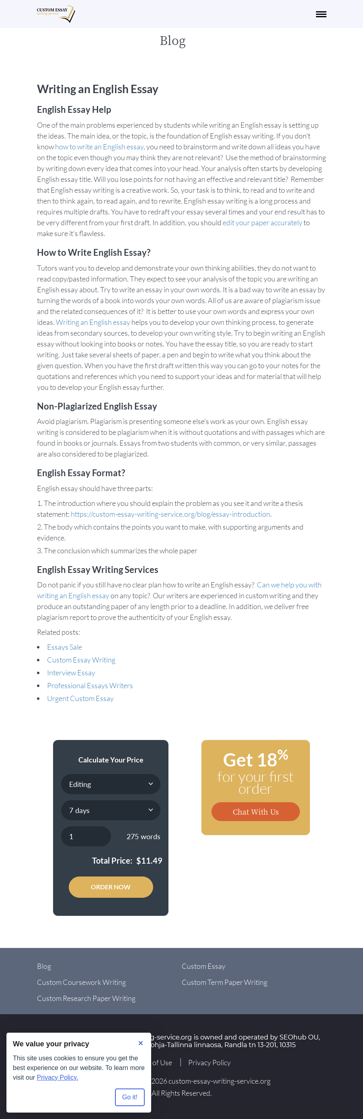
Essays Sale (64, 646)
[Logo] (56, 14)
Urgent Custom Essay (80, 698)
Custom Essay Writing (81, 659)
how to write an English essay (99, 146)
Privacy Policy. (57, 1077)
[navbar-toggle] (321, 14)
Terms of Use (152, 1062)
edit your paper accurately (262, 222)
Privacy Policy (209, 1062)
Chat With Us (256, 811)
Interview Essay (71, 672)
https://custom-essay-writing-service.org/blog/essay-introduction (170, 514)
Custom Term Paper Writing (224, 982)
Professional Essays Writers (90, 685)
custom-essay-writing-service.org (219, 1080)
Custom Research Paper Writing (86, 998)
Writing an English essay (93, 322)
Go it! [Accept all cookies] (129, 1097)
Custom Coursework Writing (81, 982)
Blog (44, 966)
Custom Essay (204, 966)
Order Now (111, 887)
